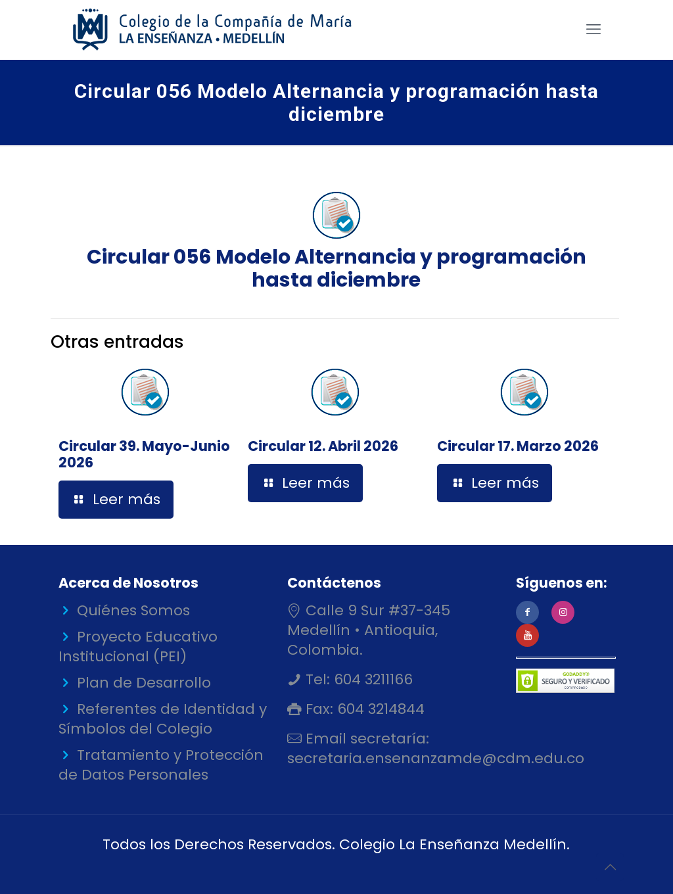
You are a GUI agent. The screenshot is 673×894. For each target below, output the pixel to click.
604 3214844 (379, 709)
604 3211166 (371, 679)
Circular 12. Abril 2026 (323, 446)
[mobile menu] (593, 29)
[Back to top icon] (610, 867)
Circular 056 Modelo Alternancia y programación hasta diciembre (336, 239)
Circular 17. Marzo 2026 (518, 446)
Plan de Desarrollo (144, 682)
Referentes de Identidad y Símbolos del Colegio (162, 719)
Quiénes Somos (133, 610)
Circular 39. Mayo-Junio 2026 (144, 454)
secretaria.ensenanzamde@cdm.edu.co (435, 758)
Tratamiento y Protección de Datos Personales (161, 765)
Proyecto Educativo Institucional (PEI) (138, 646)
